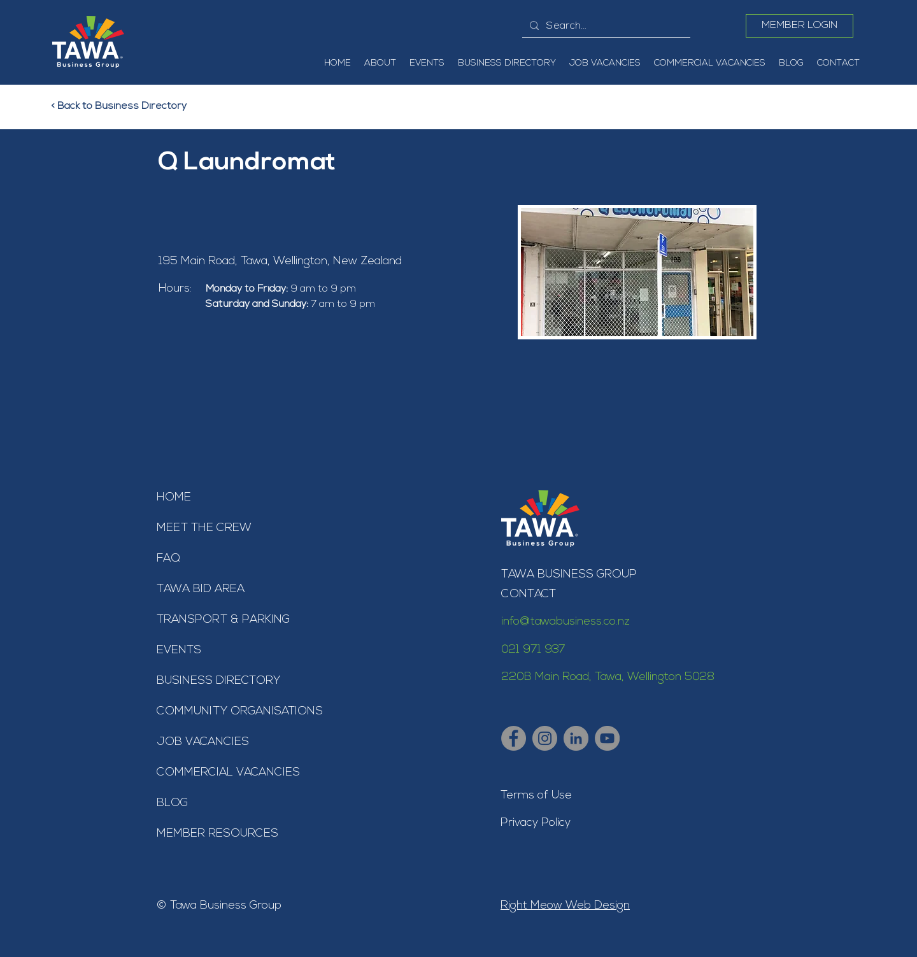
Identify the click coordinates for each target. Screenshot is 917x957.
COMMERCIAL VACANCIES (228, 773)
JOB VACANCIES (203, 742)
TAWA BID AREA (201, 589)
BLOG (172, 803)
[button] (379, 64)
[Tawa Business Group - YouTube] (607, 738)
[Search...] (605, 26)
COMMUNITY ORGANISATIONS (240, 711)
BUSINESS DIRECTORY (218, 681)
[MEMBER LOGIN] (799, 26)
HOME (174, 498)
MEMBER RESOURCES (217, 834)
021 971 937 (533, 650)
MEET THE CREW (204, 528)
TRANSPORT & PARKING (223, 620)
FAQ (168, 559)
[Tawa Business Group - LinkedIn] (576, 738)
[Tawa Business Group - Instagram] (544, 738)
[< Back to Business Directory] (127, 106)
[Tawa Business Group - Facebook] (513, 738)
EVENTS (179, 650)
